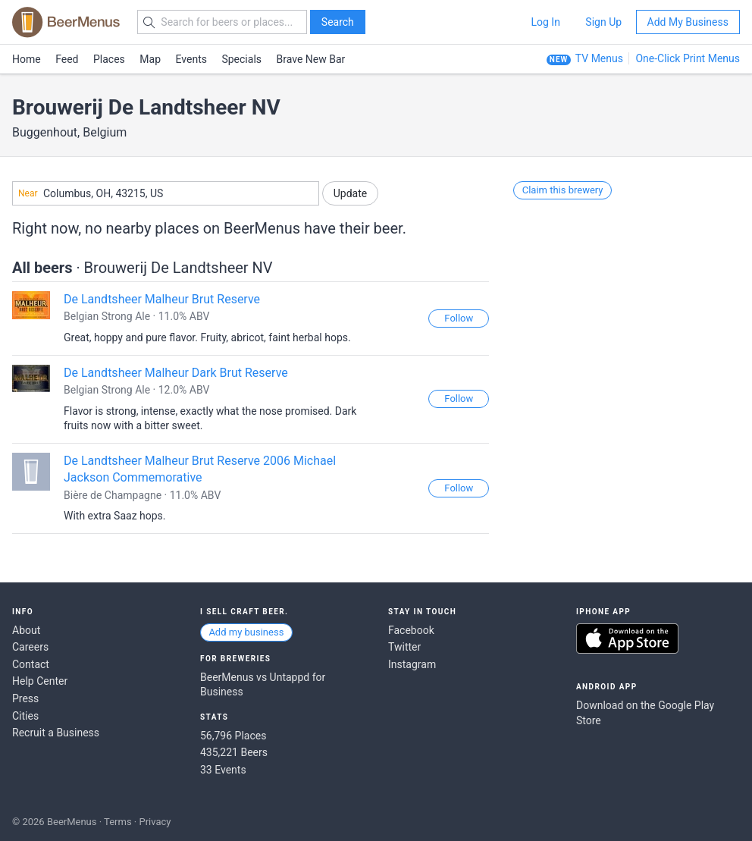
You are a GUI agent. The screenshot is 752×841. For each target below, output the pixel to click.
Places (109, 59)
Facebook (411, 630)
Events (191, 59)
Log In (545, 22)
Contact (30, 664)
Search (337, 22)
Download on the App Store (627, 638)
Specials (241, 59)
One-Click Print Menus (687, 58)
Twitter (404, 647)
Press (25, 698)
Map (150, 59)
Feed (66, 59)
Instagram (412, 664)
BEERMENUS (66, 22)
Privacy (155, 821)
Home (26, 59)
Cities (25, 716)
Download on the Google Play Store (645, 712)
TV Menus (599, 58)
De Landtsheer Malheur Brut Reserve (162, 299)
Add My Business (687, 22)
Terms (118, 821)
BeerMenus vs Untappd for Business (262, 684)
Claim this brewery (562, 190)
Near (28, 193)
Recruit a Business (55, 732)
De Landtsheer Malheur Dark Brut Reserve (176, 373)
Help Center (39, 681)
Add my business (246, 632)
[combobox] (165, 193)
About (26, 630)
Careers (30, 647)
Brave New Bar (311, 59)
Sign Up (603, 22)
